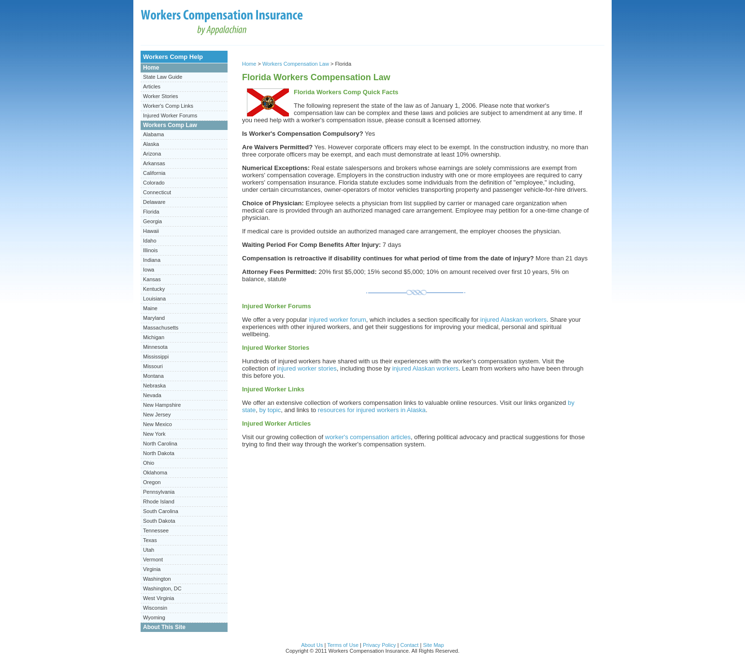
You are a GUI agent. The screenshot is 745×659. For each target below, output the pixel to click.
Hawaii (151, 231)
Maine (150, 308)
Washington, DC (162, 588)
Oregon (152, 482)
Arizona (152, 154)
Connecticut (157, 192)
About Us (312, 645)
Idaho (150, 241)
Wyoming (154, 617)
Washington (157, 579)
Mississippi (156, 356)
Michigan (153, 337)
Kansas (152, 279)
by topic (270, 410)
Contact (409, 645)
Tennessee (156, 530)
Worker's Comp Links (168, 106)
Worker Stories (160, 96)
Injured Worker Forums (170, 115)
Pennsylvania (158, 492)
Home (151, 67)
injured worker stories (307, 368)
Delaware (154, 202)
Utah (148, 550)
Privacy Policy (379, 645)
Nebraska (154, 385)
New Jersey (157, 414)
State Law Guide (162, 77)
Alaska (151, 144)
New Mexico (157, 424)
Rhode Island (158, 501)
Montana (153, 376)
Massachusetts (160, 327)
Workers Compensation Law (295, 64)
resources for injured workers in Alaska (372, 410)
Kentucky (154, 289)
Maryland (154, 318)
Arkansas (154, 163)
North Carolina (160, 443)
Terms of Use (342, 645)
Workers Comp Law (170, 125)
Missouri (153, 366)
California (154, 173)
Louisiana (154, 298)
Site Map (433, 645)
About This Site (164, 627)
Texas (150, 540)
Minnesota (155, 347)
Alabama (153, 134)
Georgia (152, 221)
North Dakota (158, 453)
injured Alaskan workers (513, 319)
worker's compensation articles (368, 437)
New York (154, 434)
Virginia (152, 569)
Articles (151, 86)
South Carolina (160, 511)
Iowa (148, 269)
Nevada (152, 395)
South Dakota (159, 521)
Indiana (151, 260)
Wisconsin (155, 608)
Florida (151, 212)
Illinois (150, 250)
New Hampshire (162, 405)
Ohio (148, 463)
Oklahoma (155, 472)
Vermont (153, 559)
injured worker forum (337, 319)
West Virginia (158, 598)
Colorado (154, 183)
